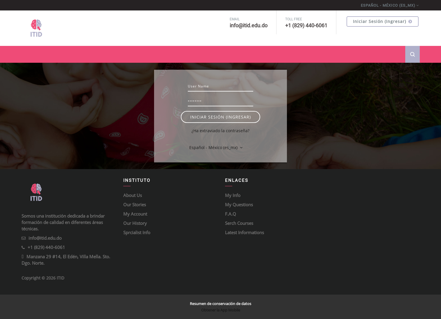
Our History (135, 223)
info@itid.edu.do (45, 238)
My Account (135, 214)
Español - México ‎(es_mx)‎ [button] (214, 147)
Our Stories (134, 204)
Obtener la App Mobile (220, 310)
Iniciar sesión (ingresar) (382, 21)
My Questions (239, 204)
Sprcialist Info (136, 232)
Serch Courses (239, 223)
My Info (232, 195)
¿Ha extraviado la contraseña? (220, 130)
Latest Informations (244, 232)
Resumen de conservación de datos (220, 303)
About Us (132, 195)
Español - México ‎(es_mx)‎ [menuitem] (388, 5)
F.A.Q (230, 214)
